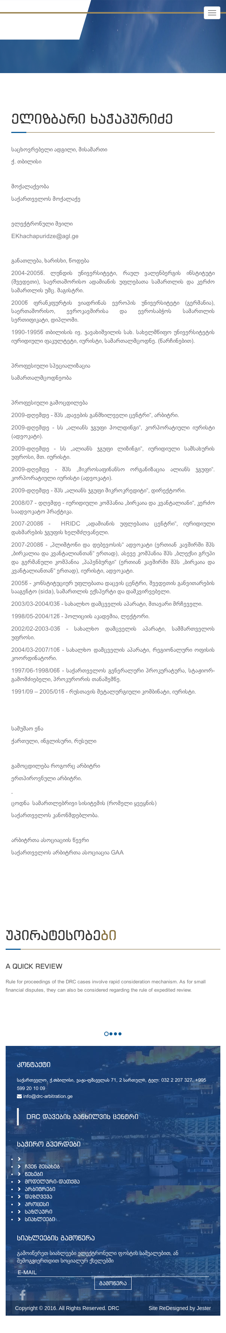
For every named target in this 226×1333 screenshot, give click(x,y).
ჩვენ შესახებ (42, 1166)
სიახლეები (40, 1219)
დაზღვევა (38, 1196)
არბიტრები (40, 1189)
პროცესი (37, 1204)
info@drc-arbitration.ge (45, 1097)
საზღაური (38, 1211)
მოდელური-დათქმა (52, 1181)
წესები (34, 1174)
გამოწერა (113, 1283)
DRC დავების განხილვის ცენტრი (82, 1117)
